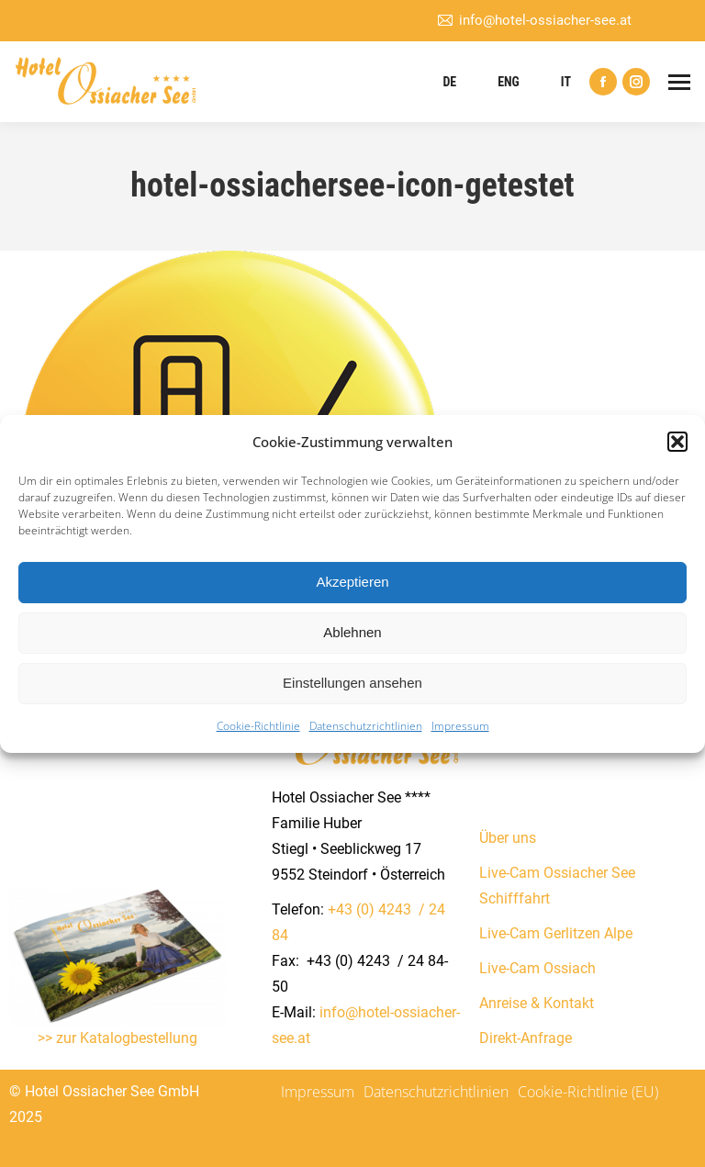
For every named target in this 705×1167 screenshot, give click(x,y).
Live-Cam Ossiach (537, 968)
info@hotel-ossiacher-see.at (534, 20)
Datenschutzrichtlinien (365, 726)
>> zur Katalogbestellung (117, 1038)
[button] (677, 441)
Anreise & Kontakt (536, 1003)
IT (566, 81)
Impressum (460, 726)
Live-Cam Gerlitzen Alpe (555, 933)
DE (449, 81)
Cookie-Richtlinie (258, 726)
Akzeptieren (352, 581)
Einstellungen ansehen (352, 682)
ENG (509, 81)
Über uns (507, 838)
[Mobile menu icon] (679, 82)
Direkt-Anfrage (525, 1038)
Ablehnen (352, 632)
